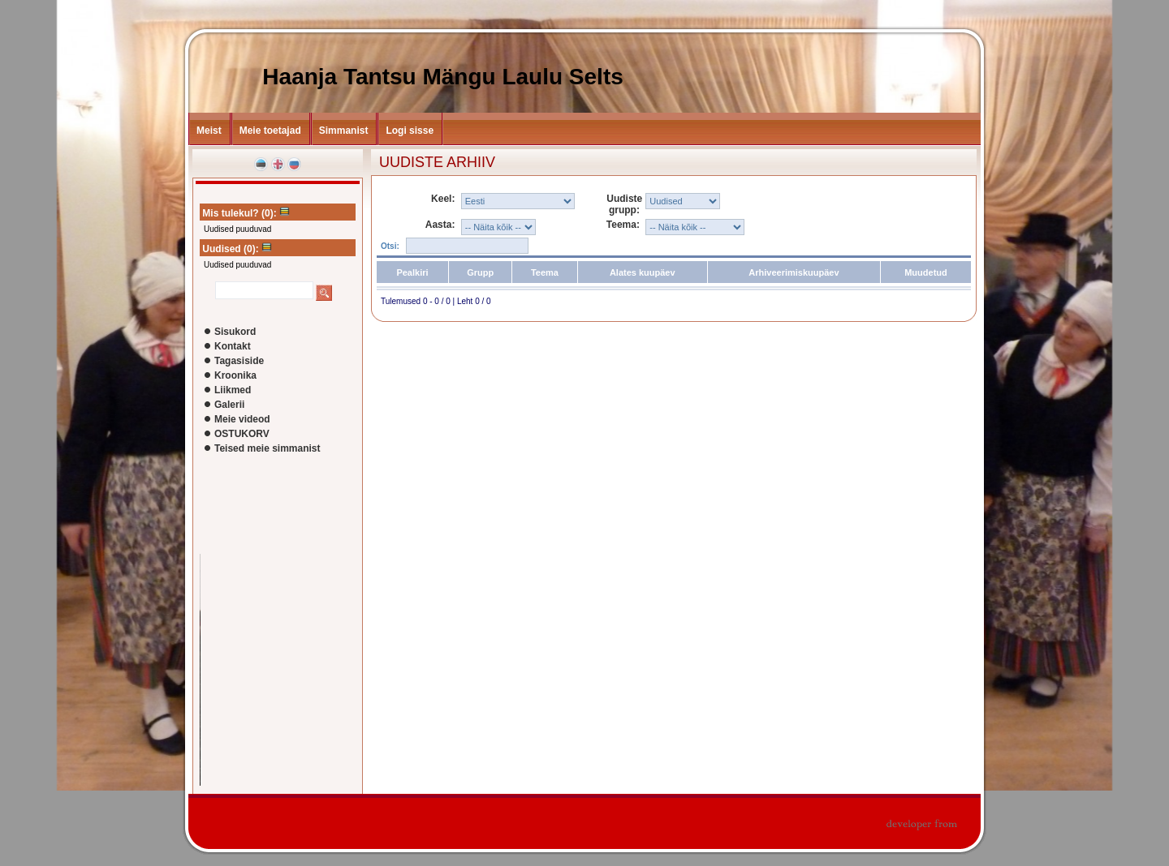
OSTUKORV (242, 433)
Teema (545, 272)
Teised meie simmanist (267, 448)
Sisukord (235, 331)
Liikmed (232, 390)
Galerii (229, 404)
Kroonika (235, 375)
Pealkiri (412, 272)
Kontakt (232, 346)
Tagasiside (239, 361)
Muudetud (925, 272)
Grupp (480, 272)
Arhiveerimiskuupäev (793, 272)
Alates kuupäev (642, 272)
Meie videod (242, 419)
